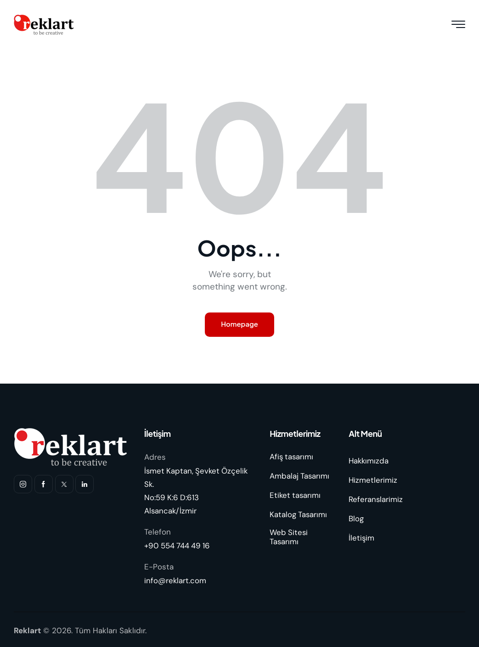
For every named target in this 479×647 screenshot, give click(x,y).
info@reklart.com (175, 579)
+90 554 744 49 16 (178, 545)
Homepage (240, 324)
